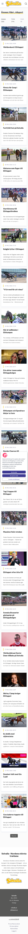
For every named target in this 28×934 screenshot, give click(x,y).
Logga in (14, 931)
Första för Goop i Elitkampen (10, 88)
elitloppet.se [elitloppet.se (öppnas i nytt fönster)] (14, 910)
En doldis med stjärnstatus (8, 735)
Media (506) (13, 20)
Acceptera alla (14, 475)
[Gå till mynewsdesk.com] (14, 919)
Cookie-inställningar (14, 479)
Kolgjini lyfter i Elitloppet (13, 249)
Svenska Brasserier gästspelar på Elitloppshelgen (11, 615)
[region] (14, 467)
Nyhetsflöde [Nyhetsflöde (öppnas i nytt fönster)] (14, 928)
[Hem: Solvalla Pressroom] (13, 4)
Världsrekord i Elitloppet (13, 47)
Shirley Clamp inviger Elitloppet (12, 694)
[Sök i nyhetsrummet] (26, 4)
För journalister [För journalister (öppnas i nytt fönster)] (14, 926)
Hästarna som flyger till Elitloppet (13, 169)
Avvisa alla (14, 472)
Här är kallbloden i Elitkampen (10, 331)
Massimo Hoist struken (12, 532)
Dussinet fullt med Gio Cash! (12, 775)
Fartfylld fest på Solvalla (13, 128)
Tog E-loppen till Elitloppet (10, 492)
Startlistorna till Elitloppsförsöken (10, 210)
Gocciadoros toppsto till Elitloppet (13, 815)
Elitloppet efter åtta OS (13, 572)
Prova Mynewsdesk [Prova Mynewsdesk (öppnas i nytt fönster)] (14, 924)
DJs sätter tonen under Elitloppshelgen (12, 371)
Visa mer (14, 836)
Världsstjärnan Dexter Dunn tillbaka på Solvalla (13, 654)
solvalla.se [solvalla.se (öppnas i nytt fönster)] (14, 907)
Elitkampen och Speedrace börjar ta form (14, 412)
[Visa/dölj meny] (2, 3)
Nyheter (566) (3, 20)
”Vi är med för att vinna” (13, 289)
